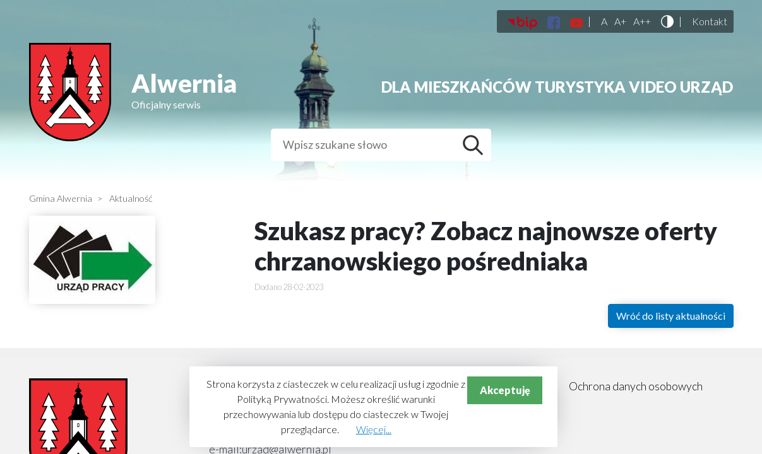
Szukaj (476, 145)
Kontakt (709, 21)
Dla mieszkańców (456, 87)
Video (653, 87)
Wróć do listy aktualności (670, 316)
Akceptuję (505, 390)
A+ (620, 21)
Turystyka (580, 87)
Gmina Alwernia (60, 198)
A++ (642, 21)
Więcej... (373, 429)
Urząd (706, 87)
